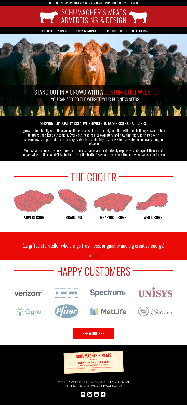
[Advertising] (34, 201)
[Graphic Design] (113, 201)
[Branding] (74, 201)
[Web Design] (153, 201)
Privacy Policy (110, 386)
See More (90, 333)
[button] (173, 75)
